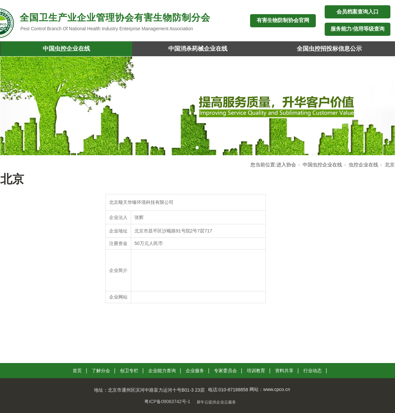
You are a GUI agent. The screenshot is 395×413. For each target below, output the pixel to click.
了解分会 (101, 370)
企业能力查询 (162, 370)
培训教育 (256, 370)
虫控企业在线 (363, 164)
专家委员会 (225, 370)
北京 (390, 164)
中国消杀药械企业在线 (197, 48)
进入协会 (286, 164)
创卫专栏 (129, 370)
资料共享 (284, 370)
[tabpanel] (197, 106)
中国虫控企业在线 (66, 48)
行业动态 (312, 370)
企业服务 (195, 370)
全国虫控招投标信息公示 (329, 48)
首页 (77, 370)
